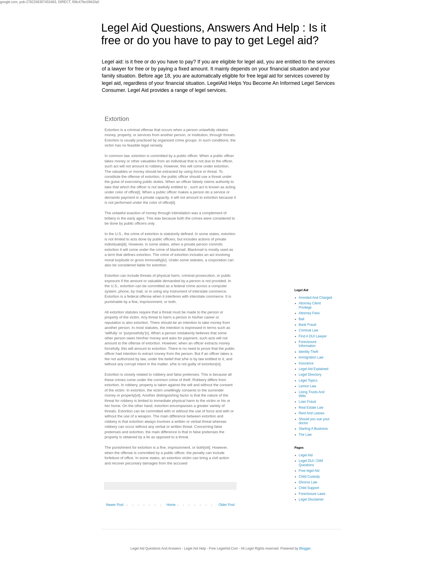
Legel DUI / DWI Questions (311, 463)
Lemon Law (307, 386)
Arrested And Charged (315, 298)
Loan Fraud (307, 402)
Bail (301, 319)
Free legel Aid (309, 471)
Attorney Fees (309, 313)
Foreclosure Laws (312, 494)
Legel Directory (310, 375)
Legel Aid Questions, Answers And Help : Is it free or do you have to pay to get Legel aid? (213, 34)
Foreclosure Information (308, 344)
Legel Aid (306, 455)
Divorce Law (308, 482)
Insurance (306, 363)
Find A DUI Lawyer (313, 336)
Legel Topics (308, 380)
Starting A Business (313, 429)
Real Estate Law (311, 408)
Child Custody (309, 477)
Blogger (305, 548)
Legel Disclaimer (311, 499)
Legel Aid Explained (313, 369)
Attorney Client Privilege (310, 305)
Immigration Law (311, 357)
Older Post (226, 505)
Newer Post (114, 505)
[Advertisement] (290, 195)
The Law (305, 435)
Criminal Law (308, 330)
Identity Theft (308, 352)
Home (171, 505)
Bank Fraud (307, 325)
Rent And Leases (311, 413)
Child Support (309, 488)
